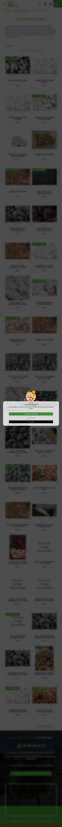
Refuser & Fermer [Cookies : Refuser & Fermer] (31, 418)
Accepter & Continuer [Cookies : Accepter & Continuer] (31, 414)
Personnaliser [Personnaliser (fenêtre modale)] (31, 422)
